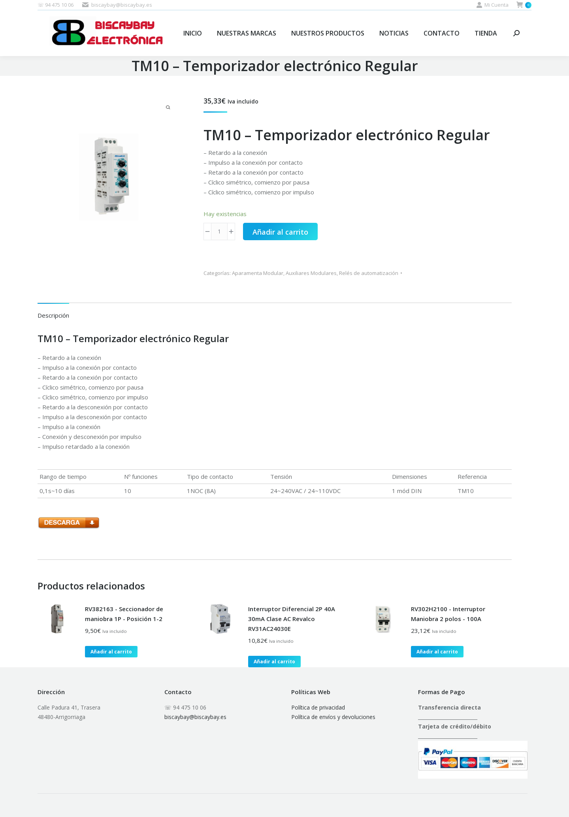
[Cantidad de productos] (219, 231)
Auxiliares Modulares (311, 273)
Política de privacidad (318, 707)
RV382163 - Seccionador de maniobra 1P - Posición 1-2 (124, 614)
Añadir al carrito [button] (111, 651)
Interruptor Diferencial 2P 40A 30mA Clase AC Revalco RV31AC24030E (291, 619)
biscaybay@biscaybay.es (195, 717)
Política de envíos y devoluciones (333, 717)
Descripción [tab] (53, 315)
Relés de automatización (368, 273)
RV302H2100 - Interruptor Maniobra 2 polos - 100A (448, 614)
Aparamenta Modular (257, 273)
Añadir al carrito (280, 232)
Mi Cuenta (492, 5)
